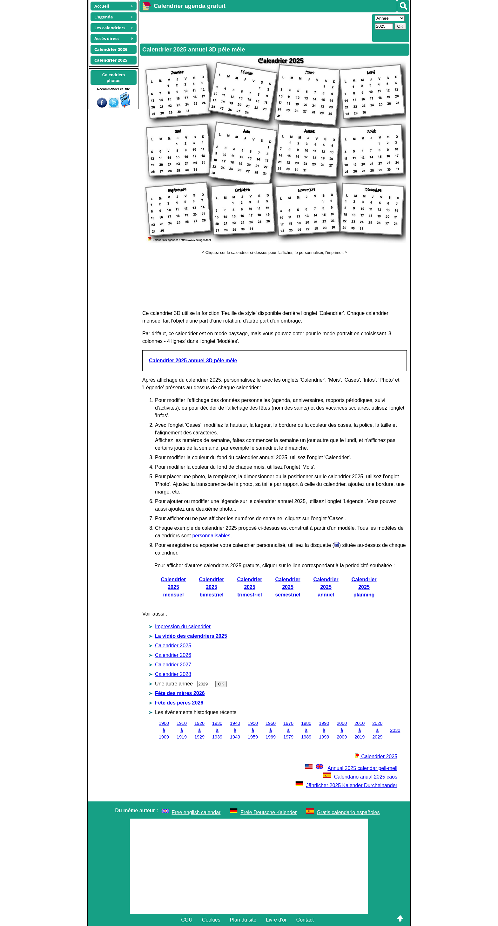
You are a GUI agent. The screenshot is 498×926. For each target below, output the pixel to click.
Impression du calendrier (183, 626)
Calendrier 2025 (173, 645)
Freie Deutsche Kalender (268, 812)
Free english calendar (196, 812)
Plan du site (243, 920)
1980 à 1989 (306, 730)
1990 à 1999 (324, 730)
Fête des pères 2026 (179, 702)
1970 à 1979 (288, 730)
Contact (305, 920)
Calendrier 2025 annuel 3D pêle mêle (193, 360)
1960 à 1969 (271, 730)
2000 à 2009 (342, 730)
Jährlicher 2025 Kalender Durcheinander (346, 785)
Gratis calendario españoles (348, 812)
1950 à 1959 (253, 730)
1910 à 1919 (182, 730)
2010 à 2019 (359, 730)
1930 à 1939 (217, 730)
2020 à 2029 (377, 730)
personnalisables (211, 535)
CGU (186, 920)
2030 (395, 730)
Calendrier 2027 (173, 664)
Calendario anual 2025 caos (360, 777)
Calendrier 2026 (173, 655)
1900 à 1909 (164, 730)
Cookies (211, 920)
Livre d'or (276, 920)
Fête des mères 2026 (180, 693)
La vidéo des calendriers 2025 (191, 636)
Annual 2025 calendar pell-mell (350, 768)
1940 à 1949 (235, 730)
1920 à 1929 (199, 730)
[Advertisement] (255, 27)
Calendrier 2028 (173, 674)
